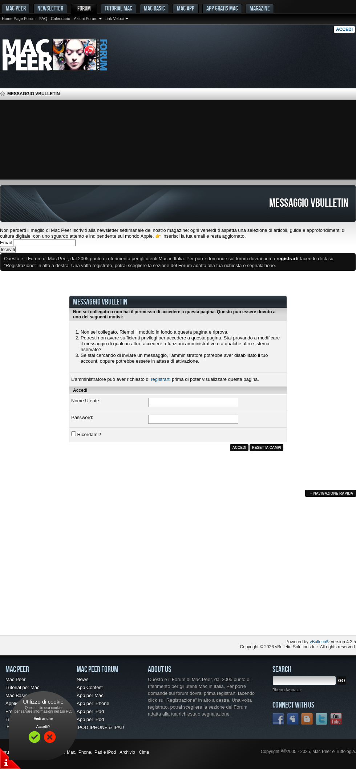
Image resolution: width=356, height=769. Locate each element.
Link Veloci (114, 18)
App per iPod (90, 719)
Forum (84, 8)
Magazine (260, 8)
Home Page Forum (19, 18)
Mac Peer (15, 679)
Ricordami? (86, 434)
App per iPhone (93, 703)
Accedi (344, 29)
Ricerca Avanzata (286, 690)
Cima (144, 752)
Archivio (127, 752)
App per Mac (90, 695)
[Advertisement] (178, 139)
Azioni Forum (85, 18)
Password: (82, 417)
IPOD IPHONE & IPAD (100, 727)
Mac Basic (154, 8)
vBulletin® (319, 641)
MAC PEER (16, 8)
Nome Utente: (85, 400)
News (83, 679)
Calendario (60, 18)
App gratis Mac (222, 8)
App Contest (90, 687)
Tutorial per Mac (22, 687)
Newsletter (50, 8)
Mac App (185, 8)
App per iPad (90, 711)
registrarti (160, 379)
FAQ (43, 18)
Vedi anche (43, 719)
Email (6, 242)
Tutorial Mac (118, 8)
